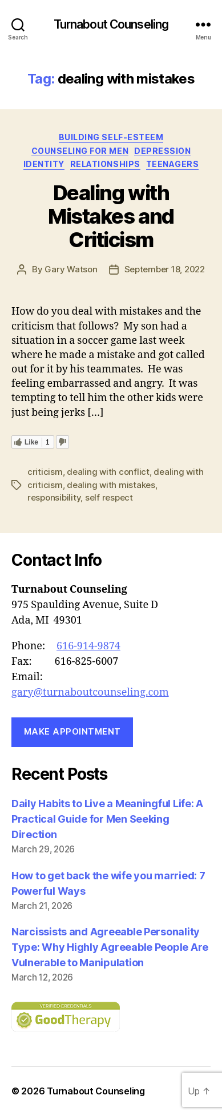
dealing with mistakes (111, 484)
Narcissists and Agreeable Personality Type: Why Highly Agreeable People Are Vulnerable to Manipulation (109, 947)
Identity (43, 164)
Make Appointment (72, 731)
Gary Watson (71, 269)
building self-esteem (111, 137)
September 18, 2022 (164, 269)
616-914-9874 (88, 646)
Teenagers (172, 164)
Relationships (105, 164)
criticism (45, 471)
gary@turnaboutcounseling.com (90, 692)
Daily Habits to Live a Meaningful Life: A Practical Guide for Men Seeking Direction (107, 818)
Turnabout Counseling (111, 24)
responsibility (53, 497)
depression (162, 151)
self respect (109, 497)
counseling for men (79, 151)
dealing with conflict (108, 471)
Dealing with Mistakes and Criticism (110, 216)
